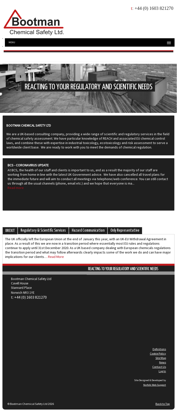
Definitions (159, 349)
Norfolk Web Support (154, 384)
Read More (56, 256)
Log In (162, 371)
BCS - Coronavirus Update (28, 165)
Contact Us (159, 367)
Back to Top (162, 404)
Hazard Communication (88, 230)
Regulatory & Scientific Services (43, 230)
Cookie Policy (158, 353)
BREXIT (10, 231)
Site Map (160, 358)
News (162, 362)
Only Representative (124, 230)
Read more (16, 188)
